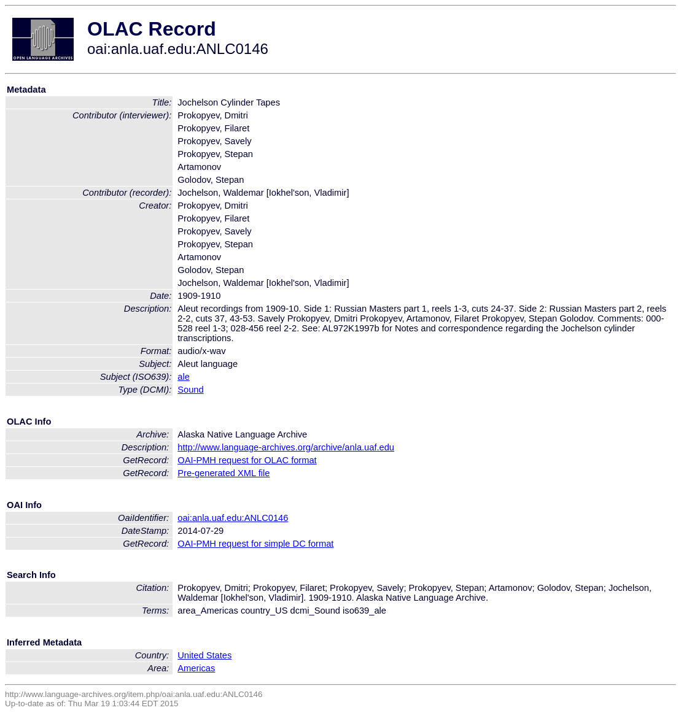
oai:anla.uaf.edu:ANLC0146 (232, 518)
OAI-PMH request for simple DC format (255, 544)
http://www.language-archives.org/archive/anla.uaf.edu (285, 447)
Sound (190, 390)
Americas (196, 668)
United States (204, 655)
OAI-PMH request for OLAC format (246, 460)
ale (183, 377)
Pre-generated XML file (223, 473)
